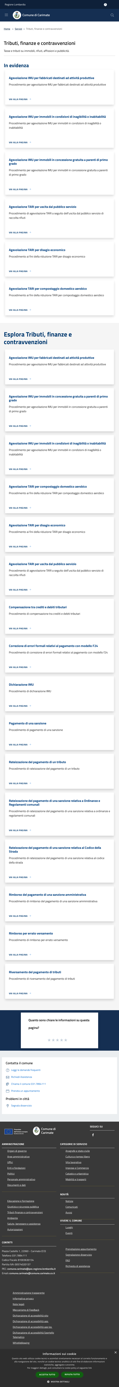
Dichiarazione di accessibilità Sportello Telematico (33, 1335)
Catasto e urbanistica (77, 1174)
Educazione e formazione (20, 1201)
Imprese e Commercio (77, 1168)
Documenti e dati (16, 1185)
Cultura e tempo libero (78, 1156)
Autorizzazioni (15, 1229)
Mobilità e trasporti (76, 1179)
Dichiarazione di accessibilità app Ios (32, 1327)
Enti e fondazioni (16, 1168)
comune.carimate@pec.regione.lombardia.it (31, 1269)
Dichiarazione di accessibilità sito (30, 1315)
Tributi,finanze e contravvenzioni (25, 1212)
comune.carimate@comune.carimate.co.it (32, 1273)
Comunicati (72, 1207)
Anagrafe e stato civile (78, 1151)
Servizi (18, 29)
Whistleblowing (21, 1343)
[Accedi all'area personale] (105, 4)
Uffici (10, 1162)
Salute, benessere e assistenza (23, 1224)
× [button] (115, 1352)
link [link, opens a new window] (90, 1368)
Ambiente (12, 1218)
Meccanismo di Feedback (26, 1310)
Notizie (69, 1201)
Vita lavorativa (73, 1162)
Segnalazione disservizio (79, 1255)
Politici (11, 1174)
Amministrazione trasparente (29, 1293)
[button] (59, 1381)
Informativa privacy (23, 1298)
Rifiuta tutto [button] (72, 1374)
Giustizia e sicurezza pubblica (23, 1207)
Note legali (18, 1304)
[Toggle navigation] (6, 15)
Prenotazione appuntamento (81, 1249)
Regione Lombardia (15, 4)
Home (7, 29)
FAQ (68, 1260)
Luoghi (69, 1227)
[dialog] (59, 1368)
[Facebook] (93, 1135)
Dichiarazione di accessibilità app (31, 1321)
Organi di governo (17, 1151)
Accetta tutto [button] (47, 1374)
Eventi (69, 1233)
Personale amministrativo (21, 1179)
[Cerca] (112, 15)
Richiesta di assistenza (78, 1266)
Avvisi (69, 1212)
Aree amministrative (18, 1156)
